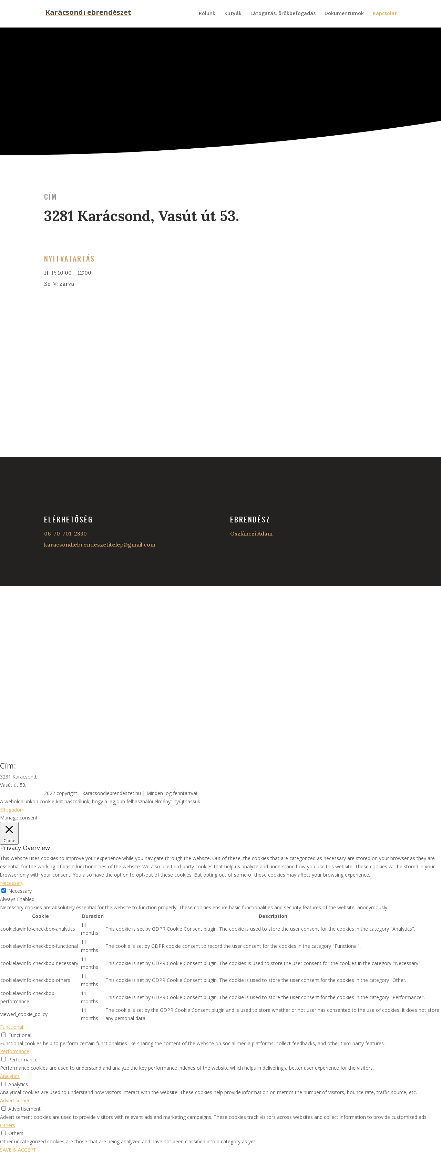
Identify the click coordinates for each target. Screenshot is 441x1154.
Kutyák (233, 14)
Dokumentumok (344, 14)
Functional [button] (11, 1027)
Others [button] (7, 1125)
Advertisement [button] (16, 1100)
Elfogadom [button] (12, 809)
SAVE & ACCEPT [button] (18, 1149)
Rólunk (207, 14)
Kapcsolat (385, 14)
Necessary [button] (11, 883)
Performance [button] (14, 1051)
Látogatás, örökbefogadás (283, 14)
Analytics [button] (10, 1076)
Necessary (20, 891)
